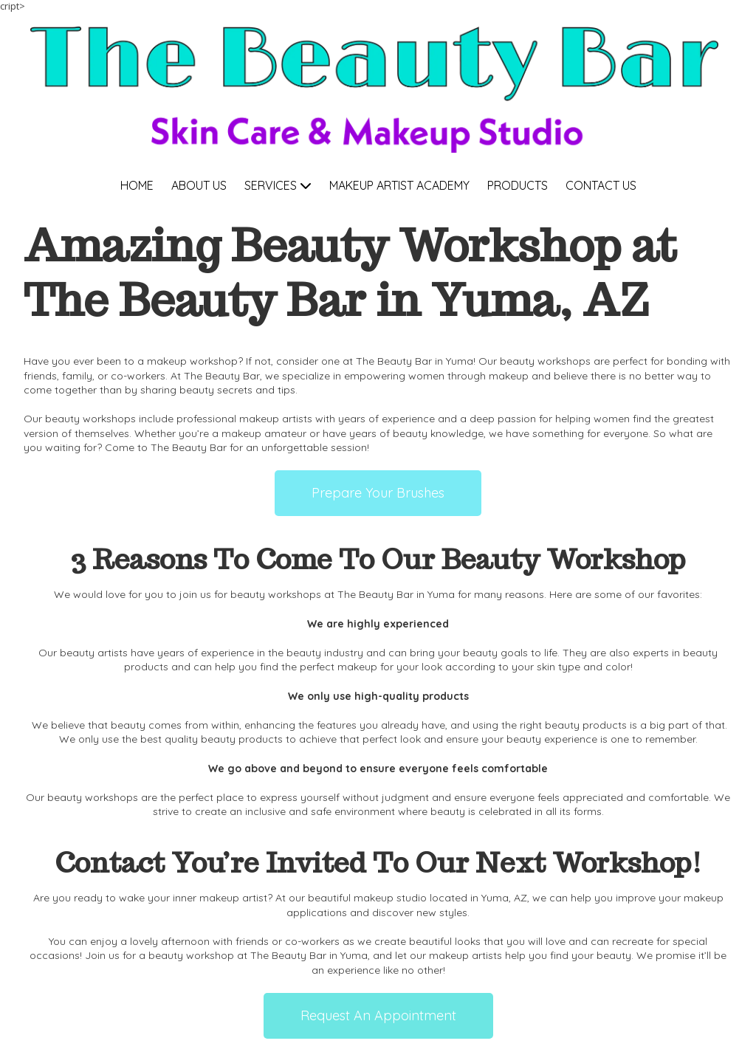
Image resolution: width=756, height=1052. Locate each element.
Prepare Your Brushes (378, 492)
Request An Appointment (378, 1015)
